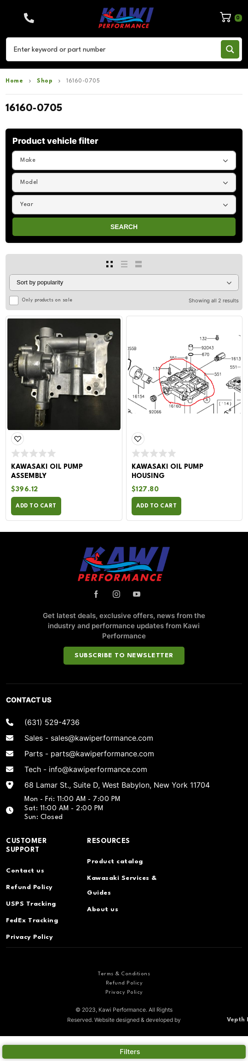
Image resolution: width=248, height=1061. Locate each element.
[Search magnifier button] (230, 49)
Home (14, 81)
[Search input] (115, 49)
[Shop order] (124, 282)
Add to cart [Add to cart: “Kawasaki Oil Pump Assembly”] (36, 506)
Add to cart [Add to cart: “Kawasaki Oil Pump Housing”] (156, 506)
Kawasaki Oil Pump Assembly (47, 472)
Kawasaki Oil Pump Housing (167, 472)
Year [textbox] (26, 204)
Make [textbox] (27, 160)
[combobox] (124, 160)
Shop (44, 81)
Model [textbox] (29, 182)
